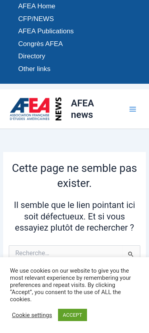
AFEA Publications (46, 31)
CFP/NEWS (36, 19)
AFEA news (82, 109)
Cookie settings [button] (32, 315)
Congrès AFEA (40, 44)
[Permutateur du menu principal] (132, 109)
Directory (31, 56)
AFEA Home (37, 6)
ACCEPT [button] (72, 315)
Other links (34, 69)
